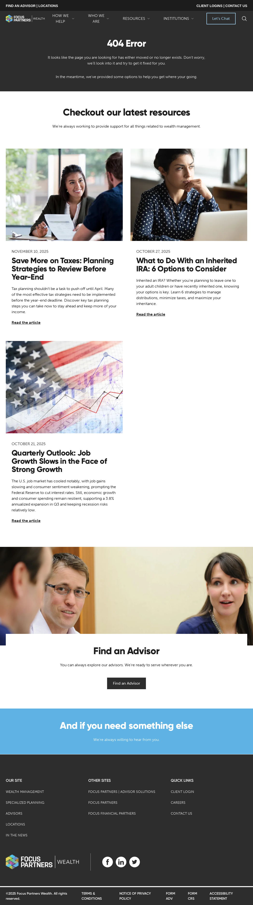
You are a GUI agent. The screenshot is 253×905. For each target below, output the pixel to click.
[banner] (25, 18)
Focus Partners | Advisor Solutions (121, 792)
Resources (136, 20)
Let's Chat (221, 18)
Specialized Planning (25, 803)
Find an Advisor (126, 683)
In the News (16, 835)
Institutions (179, 20)
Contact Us (181, 813)
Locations (15, 824)
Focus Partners (102, 803)
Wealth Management (25, 792)
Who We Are (98, 18)
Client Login (182, 792)
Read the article (26, 322)
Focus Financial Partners (112, 813)
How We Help (62, 18)
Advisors (14, 813)
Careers (178, 803)
